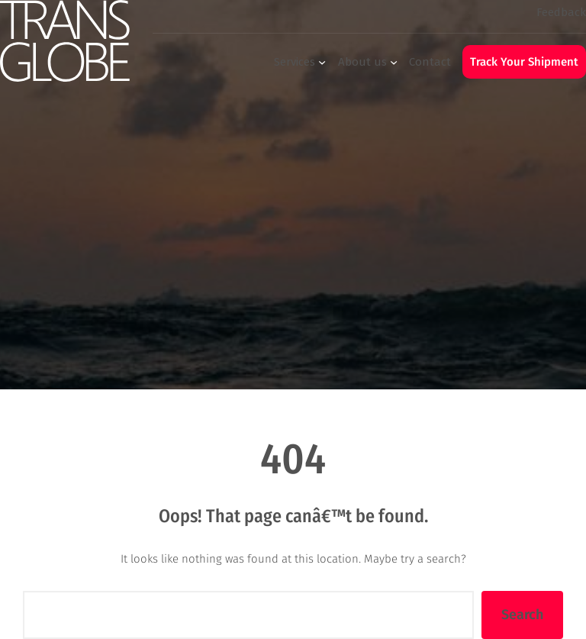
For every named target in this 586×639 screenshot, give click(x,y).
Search (522, 614)
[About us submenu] (394, 62)
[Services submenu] (322, 62)
